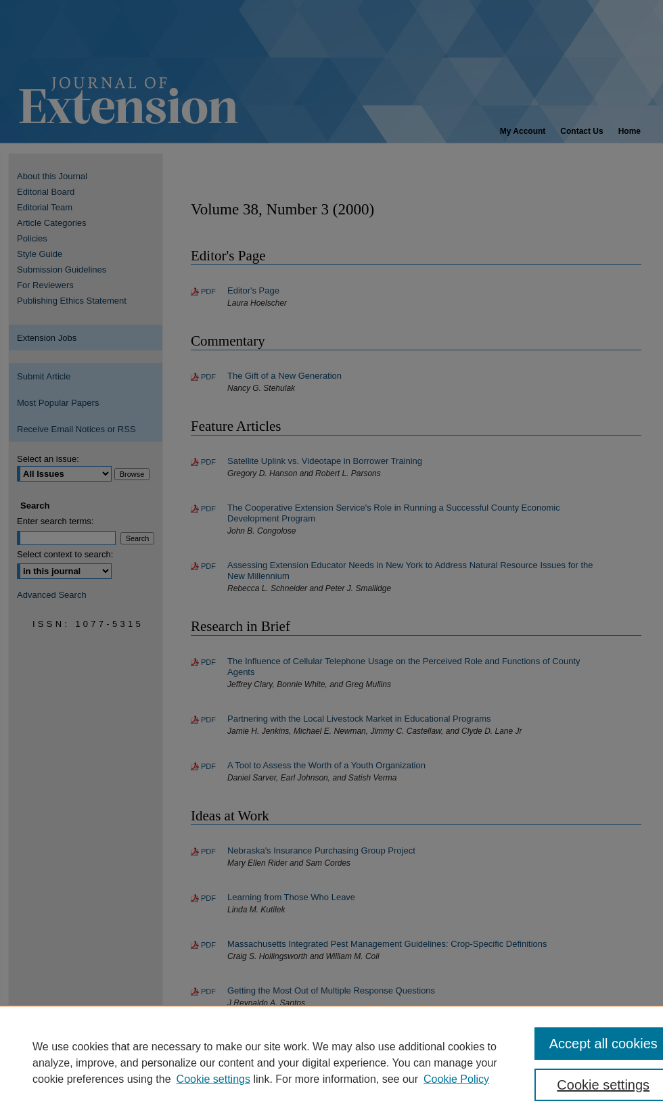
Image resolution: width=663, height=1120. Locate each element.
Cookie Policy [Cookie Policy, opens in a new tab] (456, 1079)
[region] (331, 1062)
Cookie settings (213, 1079)
